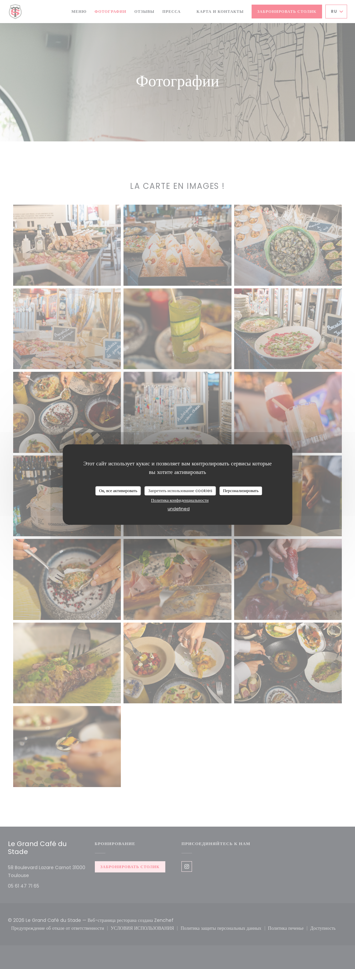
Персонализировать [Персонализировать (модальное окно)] (241, 490)
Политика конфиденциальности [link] (180, 500)
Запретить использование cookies (180, 490)
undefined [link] (179, 509)
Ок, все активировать (118, 490)
